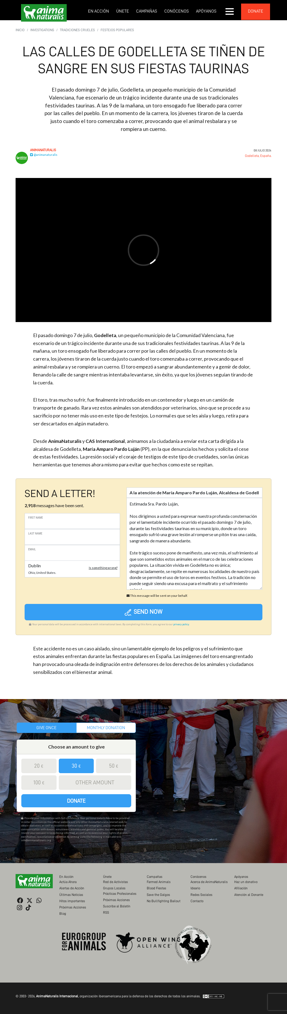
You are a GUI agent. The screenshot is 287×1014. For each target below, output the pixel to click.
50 (113, 766)
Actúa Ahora (68, 882)
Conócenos (176, 11)
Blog (62, 913)
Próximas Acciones (72, 907)
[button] (230, 11)
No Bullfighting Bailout (163, 901)
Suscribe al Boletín (116, 906)
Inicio (20, 30)
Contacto (197, 901)
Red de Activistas (115, 882)
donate (255, 11)
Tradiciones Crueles (77, 30)
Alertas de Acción (71, 888)
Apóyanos (206, 11)
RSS (106, 912)
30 (76, 766)
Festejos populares (117, 30)
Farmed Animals (159, 882)
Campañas (146, 11)
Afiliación (241, 888)
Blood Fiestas (156, 888)
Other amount (94, 782)
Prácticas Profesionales (119, 893)
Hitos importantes (72, 901)
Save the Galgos (158, 894)
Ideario (195, 888)
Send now (144, 612)
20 (38, 766)
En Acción (98, 11)
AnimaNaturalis (43, 150)
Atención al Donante (248, 894)
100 (39, 782)
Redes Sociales (201, 894)
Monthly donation (106, 728)
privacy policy (181, 624)
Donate (76, 800)
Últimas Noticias (71, 894)
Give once (46, 728)
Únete (122, 11)
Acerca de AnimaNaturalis (209, 882)
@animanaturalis (43, 154)
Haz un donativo (245, 882)
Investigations (42, 30)
